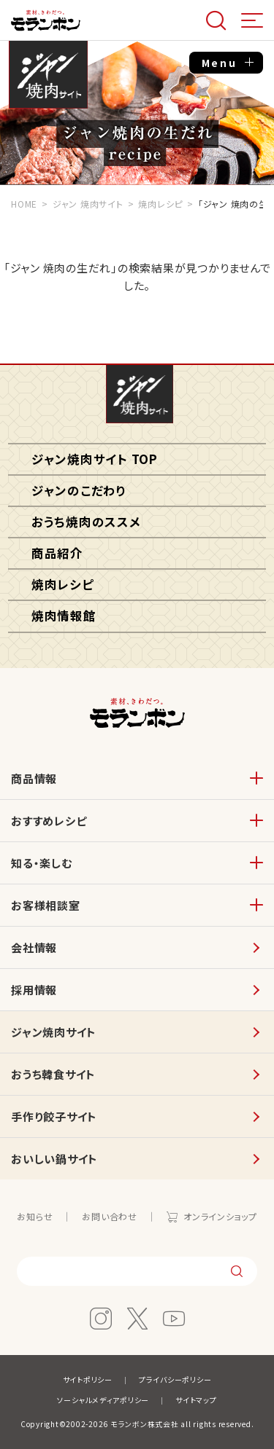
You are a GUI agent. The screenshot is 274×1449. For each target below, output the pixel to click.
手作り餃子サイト (54, 1116)
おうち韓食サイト (53, 1074)
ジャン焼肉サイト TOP (94, 459)
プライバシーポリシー (175, 1379)
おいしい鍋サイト (54, 1158)
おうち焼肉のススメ (86, 521)
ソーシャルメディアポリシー (103, 1399)
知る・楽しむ (41, 863)
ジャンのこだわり (79, 490)
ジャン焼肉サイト (48, 76)
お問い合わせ (109, 1216)
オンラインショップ (220, 1216)
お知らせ (35, 1216)
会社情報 (34, 947)
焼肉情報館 (63, 615)
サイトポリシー (88, 1379)
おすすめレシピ (48, 820)
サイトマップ (196, 1399)
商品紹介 (57, 553)
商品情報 (34, 778)
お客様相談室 (45, 905)
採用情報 (34, 989)
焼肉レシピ (62, 584)
